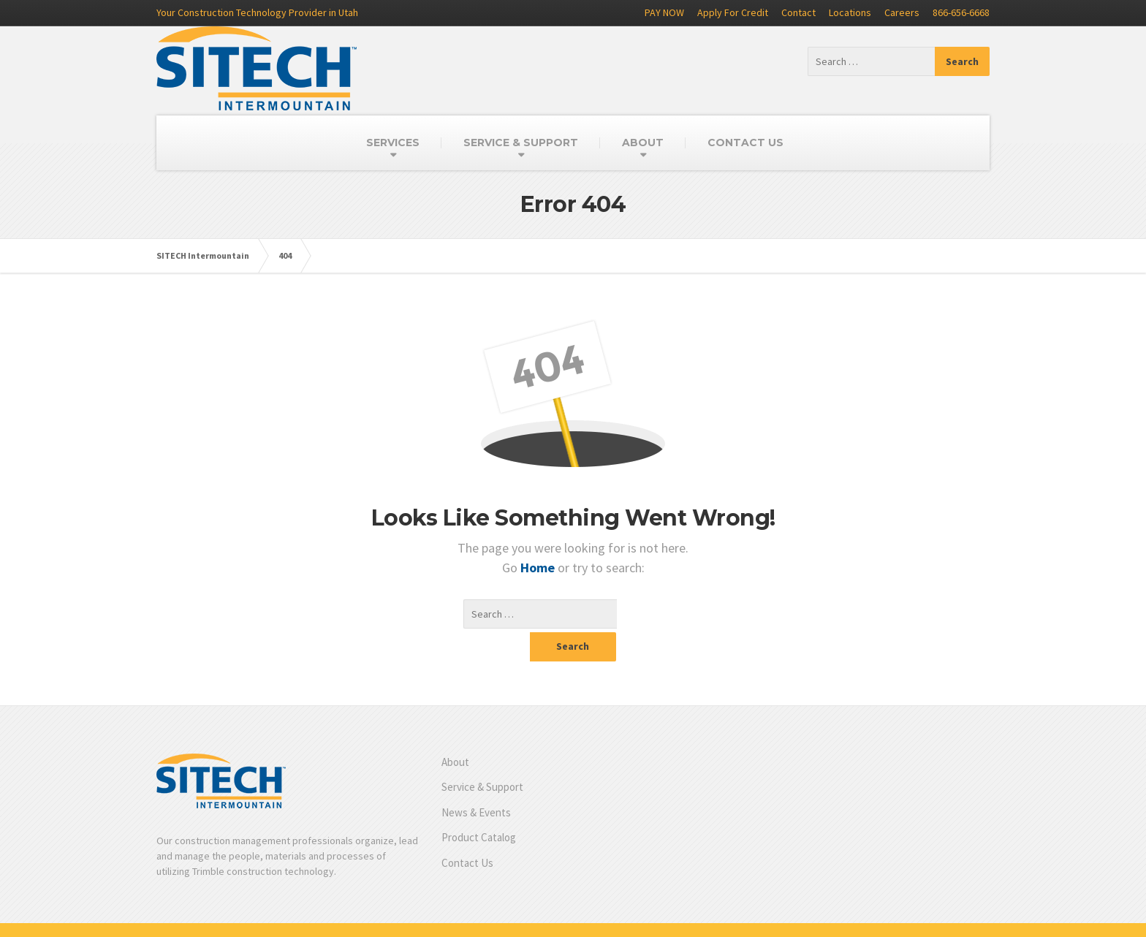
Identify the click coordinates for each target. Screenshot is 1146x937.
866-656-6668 (961, 12)
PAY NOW (664, 12)
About (455, 733)
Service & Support (482, 758)
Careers (901, 12)
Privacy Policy (959, 915)
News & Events (476, 783)
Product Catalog (478, 808)
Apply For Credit (732, 12)
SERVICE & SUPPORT (520, 142)
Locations (850, 12)
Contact (798, 12)
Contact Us (467, 834)
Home (539, 567)
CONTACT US (745, 142)
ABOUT (643, 142)
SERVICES (393, 142)
